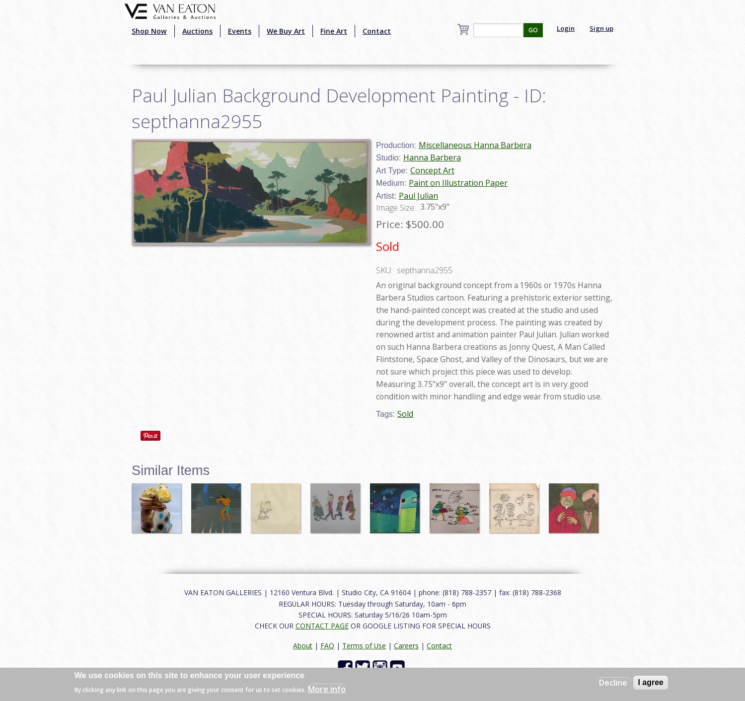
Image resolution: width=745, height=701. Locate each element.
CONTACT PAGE (322, 625)
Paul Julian (418, 195)
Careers (406, 645)
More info (327, 689)
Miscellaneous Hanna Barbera (475, 145)
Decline (613, 682)
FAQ (327, 645)
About (302, 645)
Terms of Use (364, 645)
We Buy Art (286, 31)
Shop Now (149, 31)
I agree (651, 682)
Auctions (197, 31)
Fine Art (333, 31)
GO (533, 30)
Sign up (601, 28)
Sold (405, 413)
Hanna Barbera (432, 157)
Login (566, 28)
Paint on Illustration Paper (458, 182)
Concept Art (432, 170)
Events (239, 31)
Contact (377, 31)
